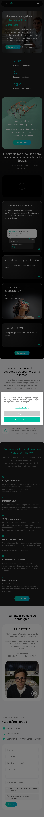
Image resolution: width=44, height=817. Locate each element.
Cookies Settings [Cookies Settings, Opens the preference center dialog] (21, 408)
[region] (22, 408)
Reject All (22, 413)
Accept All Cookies (22, 420)
